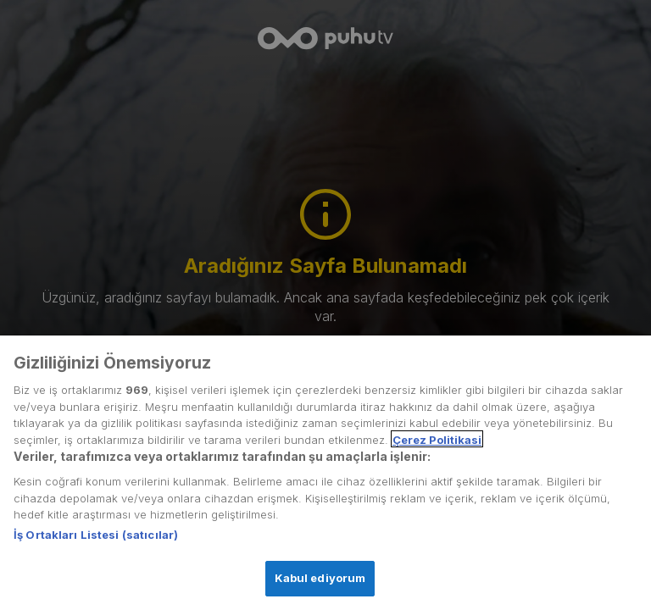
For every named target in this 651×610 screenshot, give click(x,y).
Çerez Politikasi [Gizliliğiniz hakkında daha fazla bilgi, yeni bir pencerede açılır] (436, 449)
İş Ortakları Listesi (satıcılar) (96, 544)
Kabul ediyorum (320, 587)
